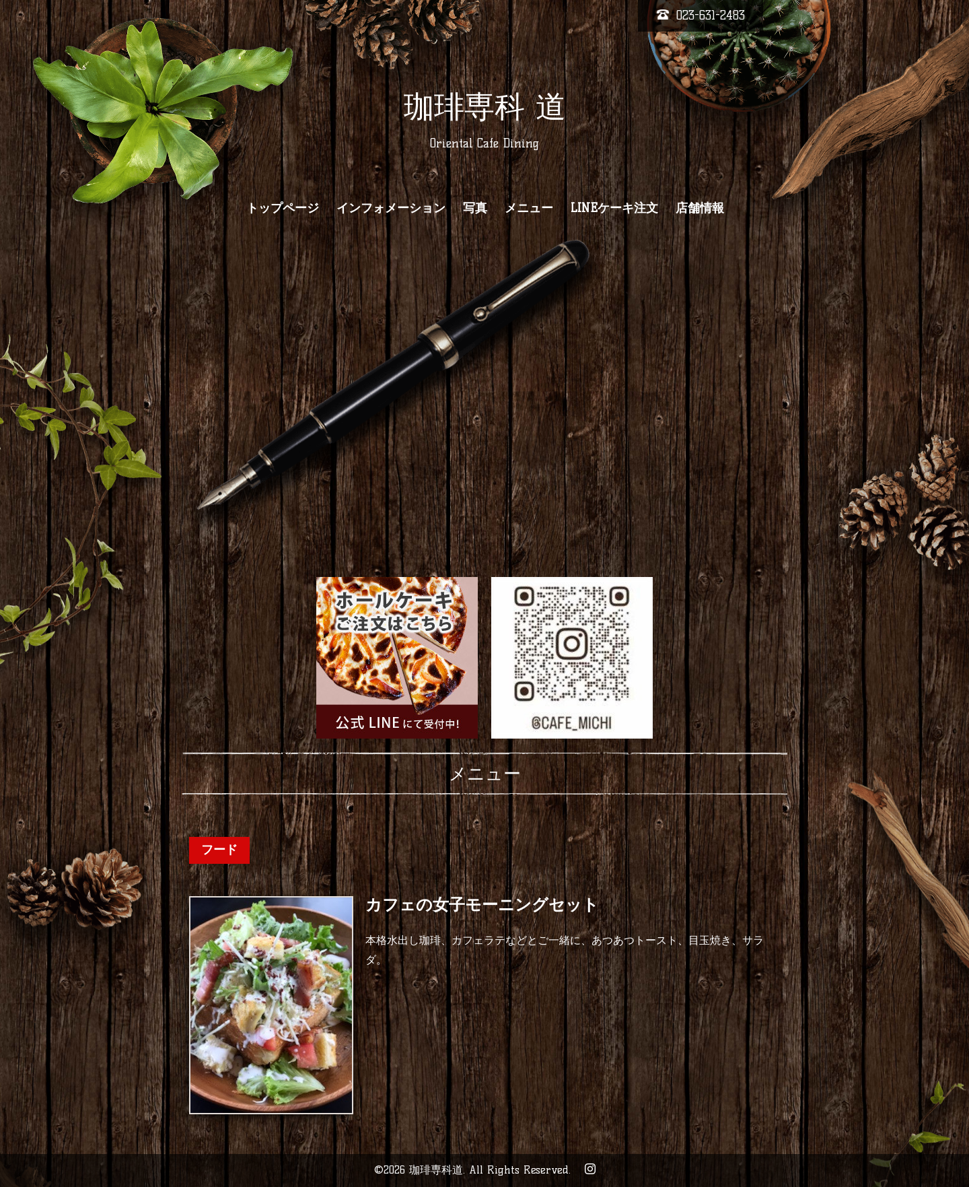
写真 (475, 208)
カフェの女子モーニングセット (482, 905)
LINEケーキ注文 (614, 208)
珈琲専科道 (436, 1169)
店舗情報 (700, 208)
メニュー (529, 208)
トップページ (282, 208)
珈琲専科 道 (485, 106)
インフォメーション (390, 208)
